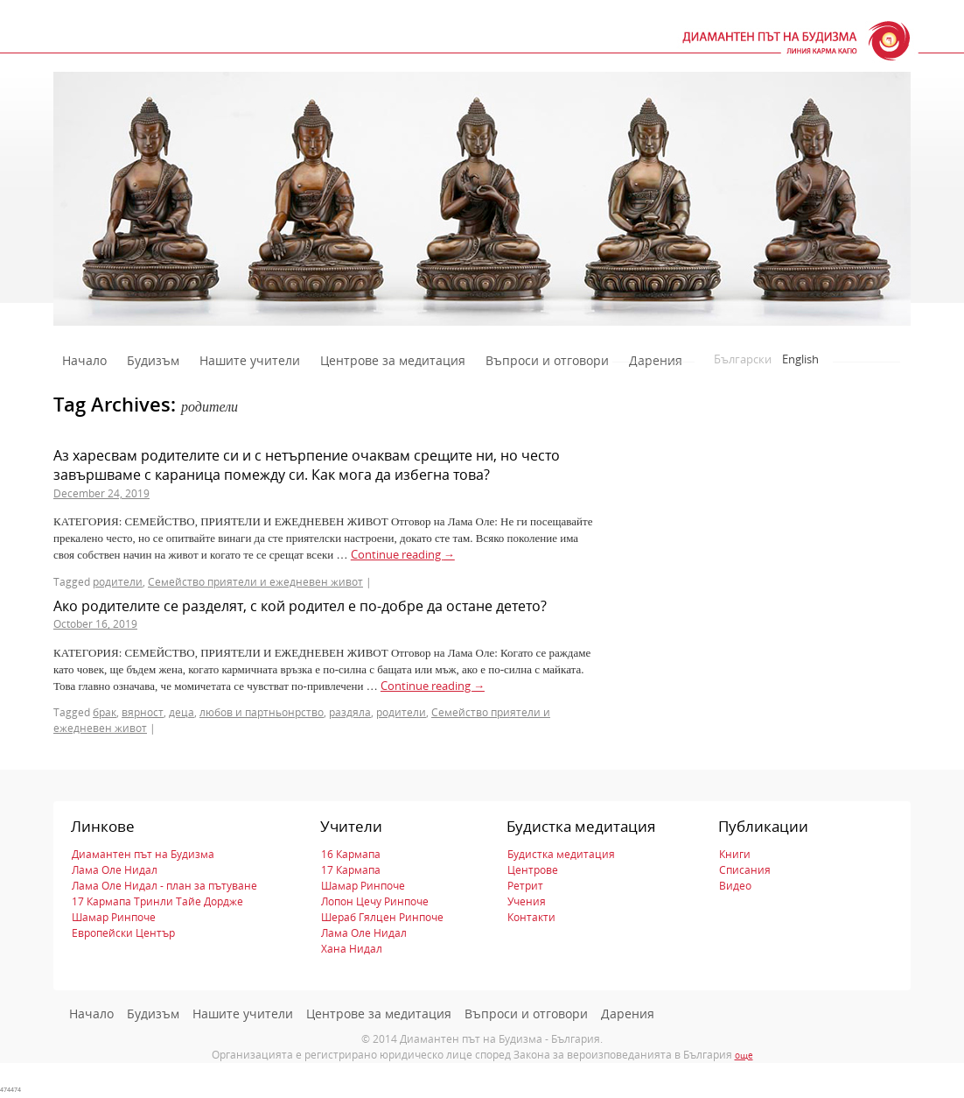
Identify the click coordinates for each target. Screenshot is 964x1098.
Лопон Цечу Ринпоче (375, 901)
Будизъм (153, 360)
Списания (745, 869)
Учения (526, 901)
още (744, 1055)
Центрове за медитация (392, 360)
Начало (84, 360)
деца (181, 712)
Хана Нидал (351, 948)
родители (118, 581)
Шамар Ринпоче (114, 917)
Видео (735, 885)
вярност (143, 712)
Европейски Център (123, 933)
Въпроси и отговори (547, 360)
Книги (735, 854)
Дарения (655, 360)
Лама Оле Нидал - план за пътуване (164, 885)
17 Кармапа (351, 869)
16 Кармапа (351, 854)
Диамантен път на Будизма (143, 854)
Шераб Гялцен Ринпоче (382, 917)
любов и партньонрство (261, 712)
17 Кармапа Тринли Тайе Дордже (157, 901)
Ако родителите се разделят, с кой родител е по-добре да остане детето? (300, 606)
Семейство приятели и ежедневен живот (255, 581)
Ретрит (525, 885)
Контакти (531, 917)
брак (104, 712)
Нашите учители (249, 360)
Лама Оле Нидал (114, 869)
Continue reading (403, 554)
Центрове (532, 869)
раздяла (350, 712)
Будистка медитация (561, 854)
